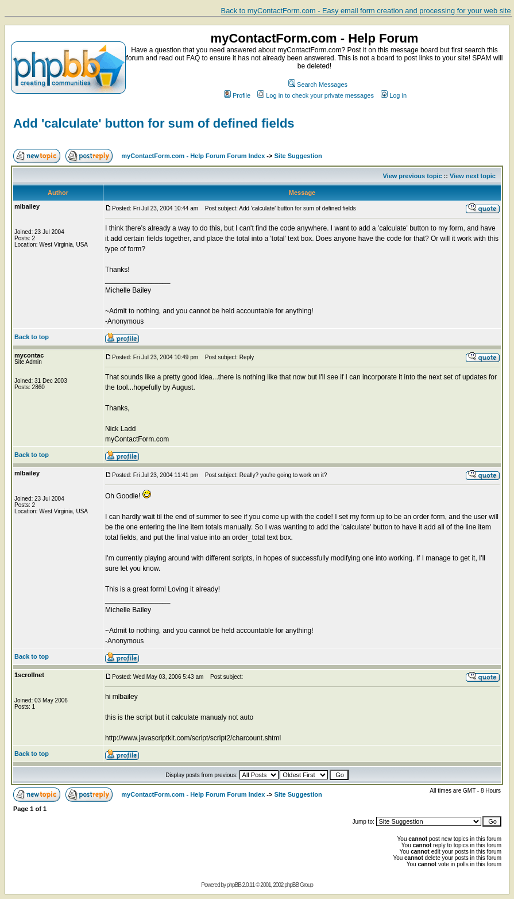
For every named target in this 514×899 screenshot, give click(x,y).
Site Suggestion (298, 155)
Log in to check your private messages (315, 95)
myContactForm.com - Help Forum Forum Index (193, 155)
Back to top (31, 336)
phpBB (234, 885)
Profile (237, 95)
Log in (394, 95)
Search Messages (317, 84)
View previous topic (412, 175)
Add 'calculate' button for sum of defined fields (154, 123)
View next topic (473, 175)
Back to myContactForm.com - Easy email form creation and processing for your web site (366, 10)
